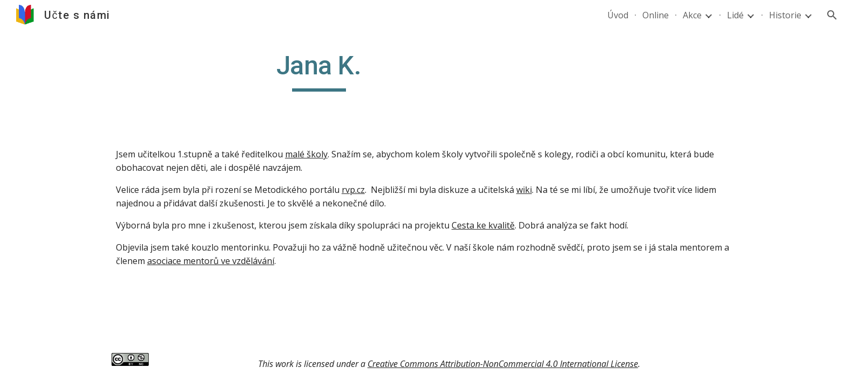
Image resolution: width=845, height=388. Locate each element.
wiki (524, 190)
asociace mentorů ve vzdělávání (210, 261)
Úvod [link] (617, 15)
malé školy (306, 154)
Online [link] (655, 15)
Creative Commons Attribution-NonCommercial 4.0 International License (503, 364)
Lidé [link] (735, 15)
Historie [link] (785, 15)
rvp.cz (353, 190)
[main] (319, 70)
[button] (832, 15)
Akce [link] (692, 15)
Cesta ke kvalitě (483, 225)
